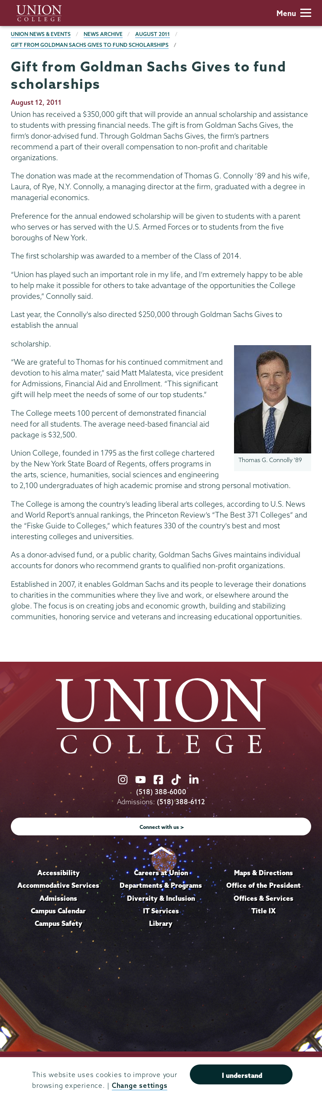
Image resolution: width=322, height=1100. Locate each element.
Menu (293, 13)
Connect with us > (162, 827)
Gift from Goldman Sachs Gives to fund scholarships (90, 45)
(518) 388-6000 (161, 792)
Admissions (58, 898)
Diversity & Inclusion (161, 898)
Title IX (263, 910)
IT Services (161, 910)
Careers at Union (161, 872)
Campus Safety (58, 923)
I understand (242, 1075)
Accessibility (58, 872)
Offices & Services (263, 898)
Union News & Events (41, 34)
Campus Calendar (58, 910)
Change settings (139, 1085)
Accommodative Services (58, 885)
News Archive (103, 34)
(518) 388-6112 (181, 802)
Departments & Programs (161, 885)
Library (160, 923)
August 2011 (152, 34)
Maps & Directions (263, 872)
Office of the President (263, 885)
